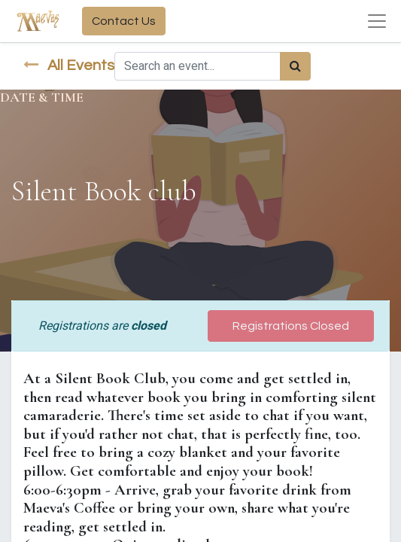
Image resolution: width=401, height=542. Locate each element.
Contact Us (124, 21)
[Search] (295, 66)
